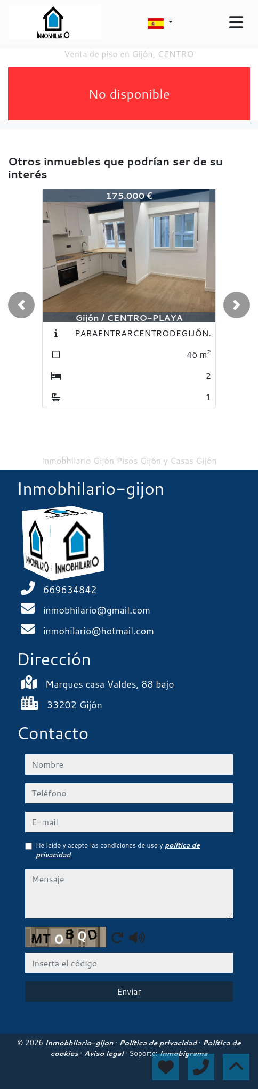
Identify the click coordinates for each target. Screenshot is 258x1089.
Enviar (129, 991)
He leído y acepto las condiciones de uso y (118, 850)
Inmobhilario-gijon (80, 1042)
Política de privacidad (158, 1042)
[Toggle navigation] (236, 22)
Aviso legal (104, 1053)
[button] (21, 305)
